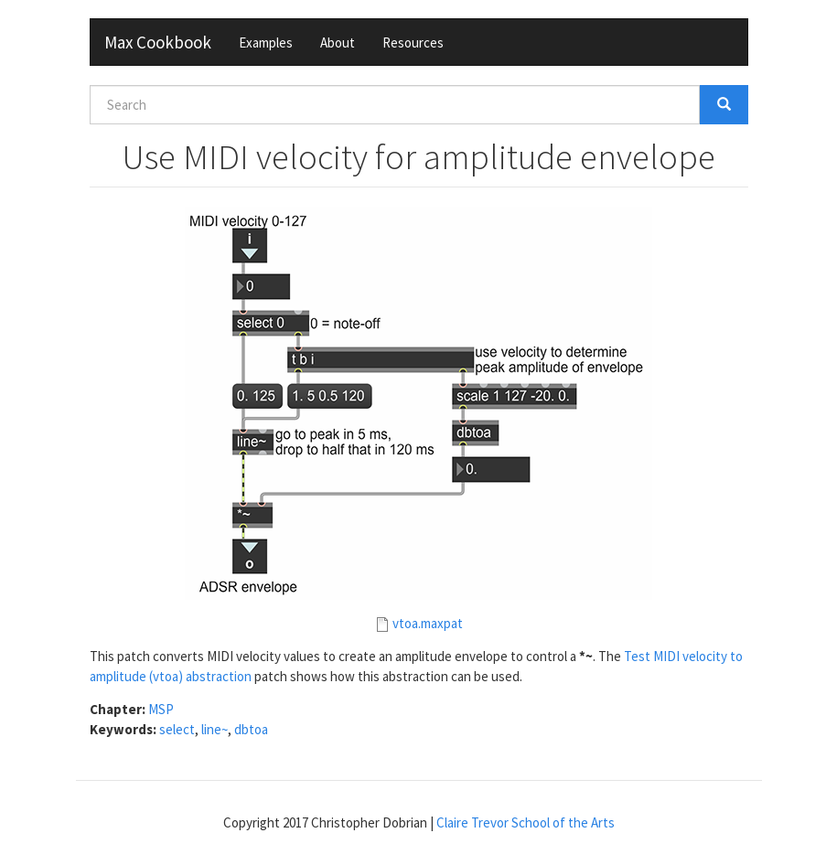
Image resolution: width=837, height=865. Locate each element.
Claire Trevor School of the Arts (525, 822)
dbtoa (251, 729)
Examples (266, 42)
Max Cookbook (157, 42)
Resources (413, 42)
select (177, 729)
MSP (161, 709)
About (337, 42)
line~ (214, 729)
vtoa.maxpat (427, 623)
